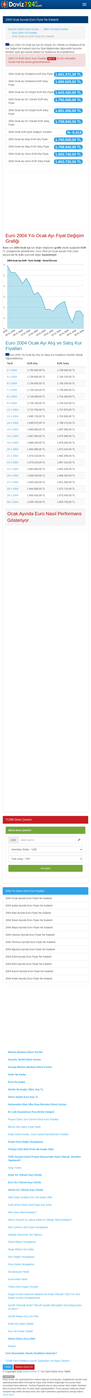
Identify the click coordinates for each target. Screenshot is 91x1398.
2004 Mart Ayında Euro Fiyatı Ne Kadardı (28, 912)
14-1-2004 (12, 422)
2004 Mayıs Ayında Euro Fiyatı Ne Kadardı (29, 927)
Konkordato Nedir (17, 1279)
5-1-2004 (12, 376)
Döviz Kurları (30, 1371)
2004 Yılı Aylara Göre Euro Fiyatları (25, 891)
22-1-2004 (12, 462)
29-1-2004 (12, 495)
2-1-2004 (12, 370)
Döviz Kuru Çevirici (19, 830)
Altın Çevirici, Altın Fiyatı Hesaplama (28, 1227)
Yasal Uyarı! (8, 1394)
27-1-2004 (12, 482)
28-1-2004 (12, 488)
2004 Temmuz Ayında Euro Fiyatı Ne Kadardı (30, 942)
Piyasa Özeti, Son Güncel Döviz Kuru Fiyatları (33, 1119)
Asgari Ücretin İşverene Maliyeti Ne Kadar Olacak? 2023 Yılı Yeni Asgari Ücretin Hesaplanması (44, 1296)
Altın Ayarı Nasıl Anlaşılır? (22, 1212)
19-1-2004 (12, 442)
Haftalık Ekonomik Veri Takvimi (25, 1234)
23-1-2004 (12, 469)
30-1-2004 (12, 501)
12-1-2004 (12, 409)
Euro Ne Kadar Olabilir (20, 1331)
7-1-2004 (12, 389)
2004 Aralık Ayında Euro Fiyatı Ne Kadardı (29, 978)
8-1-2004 (12, 396)
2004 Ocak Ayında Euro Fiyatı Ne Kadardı (29, 898)
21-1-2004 (12, 455)
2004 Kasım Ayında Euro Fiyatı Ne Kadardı (29, 971)
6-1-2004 (12, 383)
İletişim (12, 1346)
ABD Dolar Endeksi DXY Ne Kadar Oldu (30, 1197)
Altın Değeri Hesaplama (21, 1256)
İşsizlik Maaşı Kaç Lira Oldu (23, 1316)
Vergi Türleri (14, 1167)
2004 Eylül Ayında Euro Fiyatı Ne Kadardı (28, 956)
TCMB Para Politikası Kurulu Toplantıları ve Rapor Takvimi (37, 1360)
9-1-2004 (12, 403)
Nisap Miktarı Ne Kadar (21, 1249)
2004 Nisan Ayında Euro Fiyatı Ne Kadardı (29, 920)
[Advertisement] (45, 201)
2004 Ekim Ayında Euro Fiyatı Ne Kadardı (29, 964)
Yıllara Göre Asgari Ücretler (23, 1286)
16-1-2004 (12, 436)
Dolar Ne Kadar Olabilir (21, 1323)
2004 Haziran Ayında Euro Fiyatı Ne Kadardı (30, 934)
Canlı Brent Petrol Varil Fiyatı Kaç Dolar (30, 1204)
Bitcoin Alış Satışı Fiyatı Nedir (24, 1126)
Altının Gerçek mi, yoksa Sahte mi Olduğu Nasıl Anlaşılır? (40, 1219)
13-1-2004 (12, 416)
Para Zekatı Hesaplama (21, 1264)
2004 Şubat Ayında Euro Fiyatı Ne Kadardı (29, 905)
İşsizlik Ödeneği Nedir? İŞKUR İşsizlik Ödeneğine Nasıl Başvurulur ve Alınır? (45, 1307)
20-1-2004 (12, 449)
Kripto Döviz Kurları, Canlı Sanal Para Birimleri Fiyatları (38, 1134)
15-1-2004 (12, 429)
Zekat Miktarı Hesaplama (22, 1241)
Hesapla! (45, 868)
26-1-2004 (12, 475)
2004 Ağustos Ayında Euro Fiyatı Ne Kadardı (30, 949)
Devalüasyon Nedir (18, 1271)
